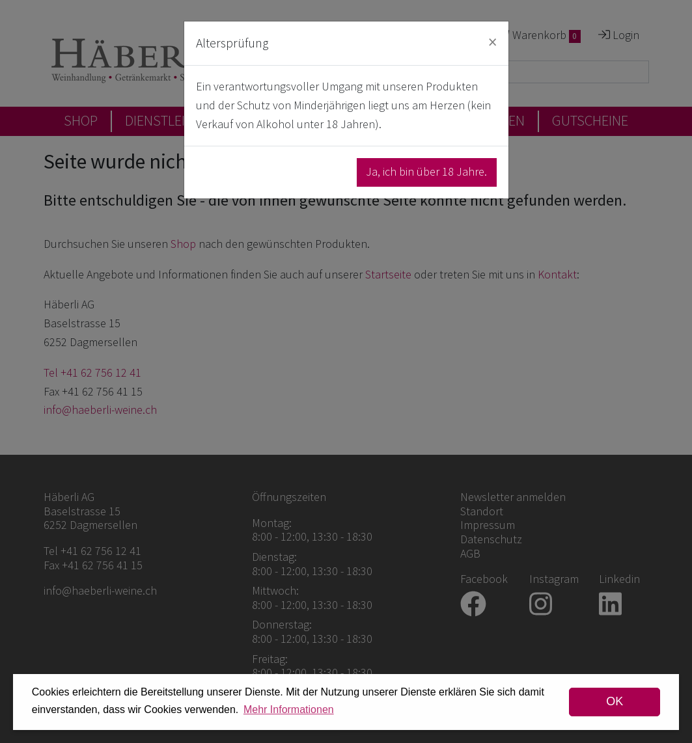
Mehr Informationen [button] (288, 709)
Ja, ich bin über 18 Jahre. (426, 171)
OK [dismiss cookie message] (614, 701)
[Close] (492, 41)
